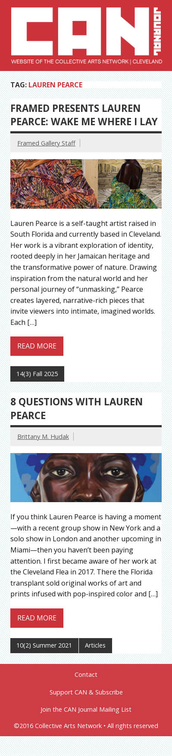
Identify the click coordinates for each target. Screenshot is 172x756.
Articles (95, 645)
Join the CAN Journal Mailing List (86, 710)
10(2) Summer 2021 (44, 645)
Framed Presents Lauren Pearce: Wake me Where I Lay (84, 115)
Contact (86, 675)
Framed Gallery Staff (46, 143)
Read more (36, 346)
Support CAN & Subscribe (86, 692)
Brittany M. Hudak (43, 436)
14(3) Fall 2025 (37, 374)
